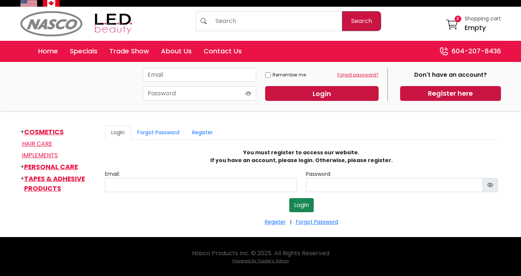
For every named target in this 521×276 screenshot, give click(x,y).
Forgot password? (358, 75)
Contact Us (223, 51)
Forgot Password (158, 132)
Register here (450, 93)
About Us (176, 51)
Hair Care (37, 143)
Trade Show (129, 51)
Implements (40, 155)
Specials (84, 51)
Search (361, 21)
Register (202, 132)
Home (48, 51)
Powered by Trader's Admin (261, 261)
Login (322, 93)
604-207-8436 (470, 51)
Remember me (285, 75)
